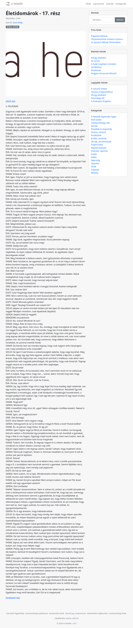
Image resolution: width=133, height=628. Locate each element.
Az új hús (95, 60)
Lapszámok (98, 3)
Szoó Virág (17, 22)
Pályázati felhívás (99, 36)
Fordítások (96, 135)
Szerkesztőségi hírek (117, 613)
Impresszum (80, 613)
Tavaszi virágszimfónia (102, 91)
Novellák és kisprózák (101, 129)
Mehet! (120, 19)
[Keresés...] (103, 19)
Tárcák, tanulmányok (101, 141)
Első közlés (96, 119)
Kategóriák (121, 3)
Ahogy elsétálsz (98, 57)
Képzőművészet (98, 147)
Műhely (94, 172)
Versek (94, 126)
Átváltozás (96, 70)
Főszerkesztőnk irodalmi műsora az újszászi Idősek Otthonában (107, 41)
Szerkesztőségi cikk (100, 122)
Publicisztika (97, 144)
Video (94, 157)
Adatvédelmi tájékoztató (97, 613)
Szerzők (110, 3)
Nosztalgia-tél (97, 98)
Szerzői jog (69, 613)
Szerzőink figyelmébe (15, 613)
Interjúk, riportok (99, 151)
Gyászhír (95, 163)
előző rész (10, 101)
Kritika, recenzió (99, 138)
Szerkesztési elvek (56, 613)
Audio (94, 154)
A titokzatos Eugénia (101, 101)
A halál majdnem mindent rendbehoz (103, 66)
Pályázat (95, 169)
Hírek (88, 3)
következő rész (13, 597)
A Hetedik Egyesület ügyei (103, 116)
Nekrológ (95, 160)
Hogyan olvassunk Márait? (104, 73)
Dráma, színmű (12, 27)
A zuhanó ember (99, 88)
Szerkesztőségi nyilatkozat (36, 613)
